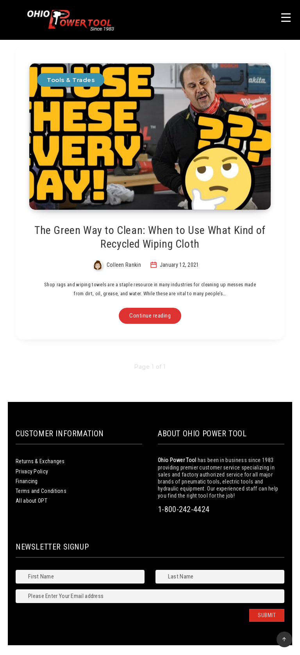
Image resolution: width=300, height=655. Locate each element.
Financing (27, 481)
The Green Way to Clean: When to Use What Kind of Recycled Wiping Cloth (150, 237)
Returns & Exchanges (40, 461)
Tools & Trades (71, 80)
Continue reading (150, 315)
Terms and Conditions (41, 491)
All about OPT (31, 501)
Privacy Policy (32, 471)
